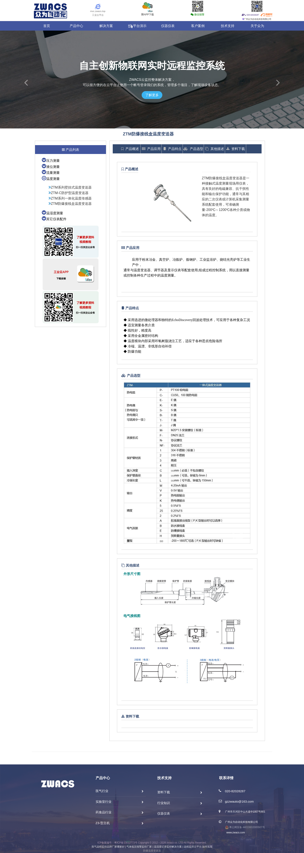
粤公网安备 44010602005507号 (245, 827)
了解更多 (152, 95)
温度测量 (51, 179)
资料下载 (235, 149)
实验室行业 (103, 801)
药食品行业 (103, 812)
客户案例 (198, 26)
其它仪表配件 (54, 219)
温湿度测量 (52, 213)
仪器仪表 (168, 26)
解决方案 (106, 26)
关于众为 (257, 26)
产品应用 (151, 149)
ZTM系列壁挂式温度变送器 (70, 187)
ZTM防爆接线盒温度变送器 (70, 203)
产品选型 (193, 149)
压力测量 (51, 160)
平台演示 (137, 25)
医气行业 (102, 791)
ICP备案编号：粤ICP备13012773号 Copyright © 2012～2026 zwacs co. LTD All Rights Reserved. (152, 842)
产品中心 (76, 26)
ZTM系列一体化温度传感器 (70, 198)
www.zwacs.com (235, 832)
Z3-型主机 (103, 823)
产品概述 (130, 149)
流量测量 (51, 172)
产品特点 (172, 149)
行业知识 (163, 803)
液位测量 (51, 167)
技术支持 (227, 26)
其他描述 (214, 149)
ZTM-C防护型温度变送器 (68, 193)
